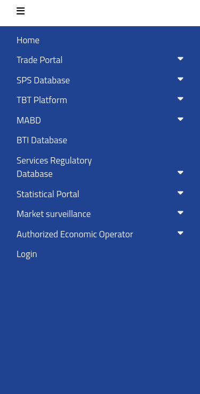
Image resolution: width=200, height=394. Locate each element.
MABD (102, 120)
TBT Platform (102, 100)
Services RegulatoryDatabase (102, 167)
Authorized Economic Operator (102, 234)
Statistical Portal (102, 194)
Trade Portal (102, 60)
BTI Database (42, 140)
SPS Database (102, 80)
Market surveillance (102, 214)
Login (27, 254)
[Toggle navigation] (20, 13)
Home (28, 40)
